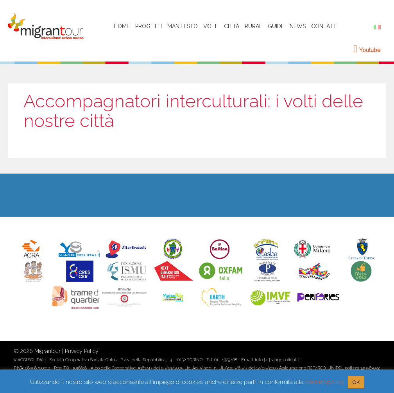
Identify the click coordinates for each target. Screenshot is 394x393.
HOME (122, 26)
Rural (253, 26)
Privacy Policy (81, 351)
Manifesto (182, 26)
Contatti (324, 26)
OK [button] (356, 382)
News (298, 26)
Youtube (367, 50)
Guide (276, 26)
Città (231, 26)
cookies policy (324, 382)
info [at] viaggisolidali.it (278, 359)
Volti (210, 26)
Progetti (148, 26)
